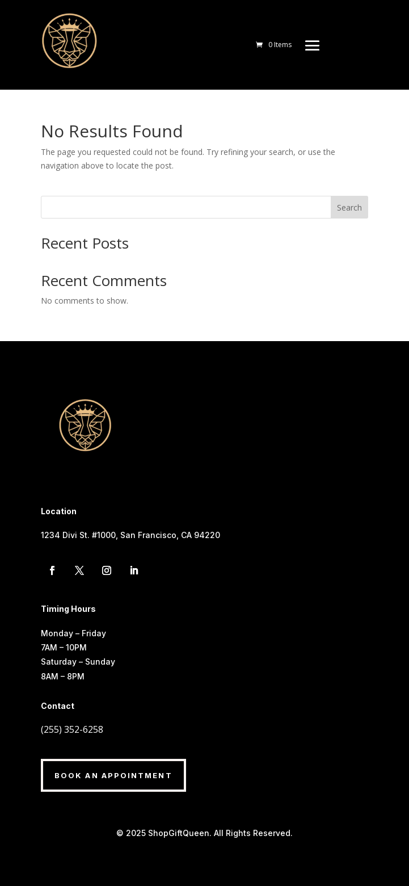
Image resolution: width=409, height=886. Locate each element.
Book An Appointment (113, 775)
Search (349, 207)
